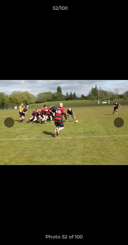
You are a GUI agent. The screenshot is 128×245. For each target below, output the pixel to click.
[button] (103, 10)
